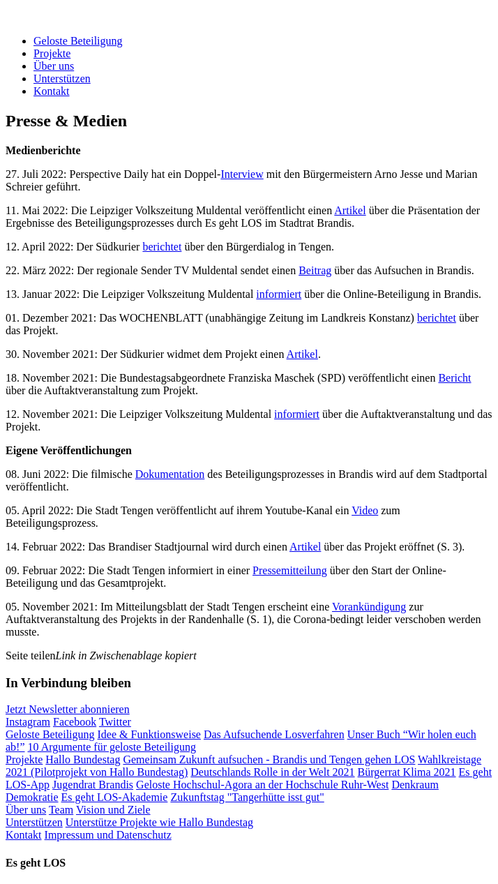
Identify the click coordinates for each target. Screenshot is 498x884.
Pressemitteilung (289, 570)
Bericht (454, 378)
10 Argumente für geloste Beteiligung (112, 747)
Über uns (53, 66)
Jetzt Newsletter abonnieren (68, 709)
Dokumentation (170, 474)
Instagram (28, 722)
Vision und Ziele (113, 810)
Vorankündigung (369, 607)
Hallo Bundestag (82, 759)
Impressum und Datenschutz (108, 835)
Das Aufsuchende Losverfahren (274, 734)
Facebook (74, 722)
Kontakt (51, 91)
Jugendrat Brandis (92, 785)
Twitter (115, 722)
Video (365, 510)
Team (61, 810)
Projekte (51, 53)
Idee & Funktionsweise (149, 734)
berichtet (161, 247)
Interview (241, 174)
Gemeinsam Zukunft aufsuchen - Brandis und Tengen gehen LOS (269, 759)
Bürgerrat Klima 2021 (407, 772)
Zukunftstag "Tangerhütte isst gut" (247, 797)
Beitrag (315, 270)
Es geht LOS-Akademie (114, 797)
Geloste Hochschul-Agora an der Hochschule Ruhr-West (262, 785)
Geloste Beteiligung (78, 41)
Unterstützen (62, 78)
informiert (278, 294)
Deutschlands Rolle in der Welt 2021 (272, 772)
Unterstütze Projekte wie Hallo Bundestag (159, 822)
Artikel (349, 210)
